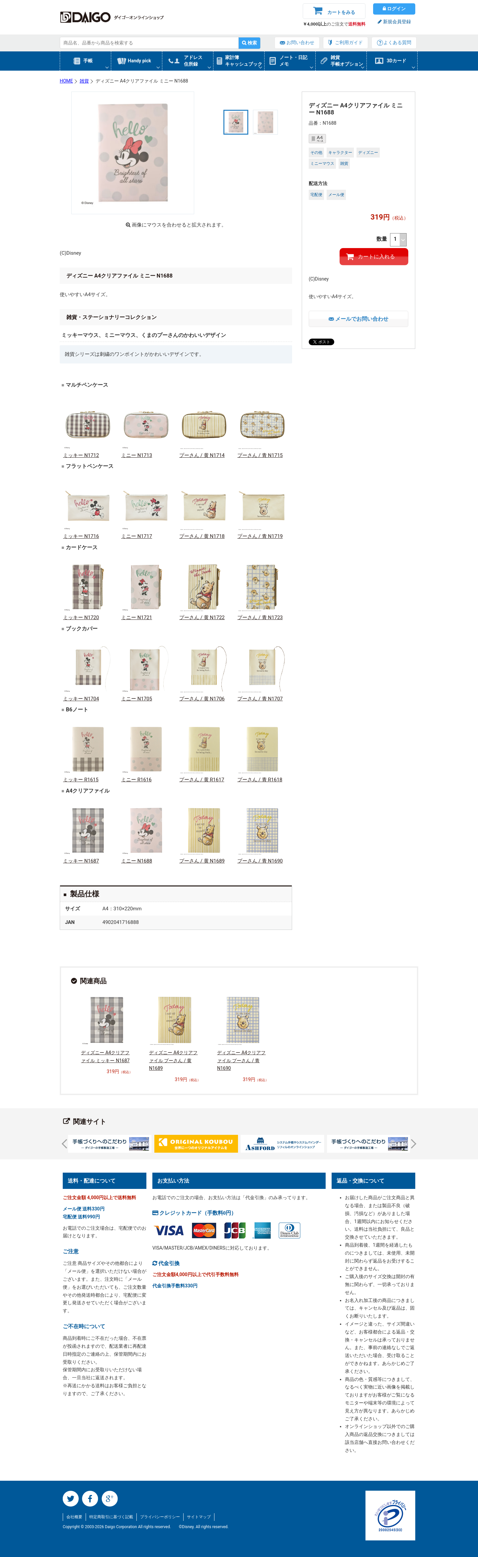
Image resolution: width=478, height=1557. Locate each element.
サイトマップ (199, 1517)
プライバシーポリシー (160, 1517)
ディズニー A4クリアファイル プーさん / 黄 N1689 (173, 1060)
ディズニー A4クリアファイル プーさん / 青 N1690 (241, 1060)
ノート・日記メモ (293, 61)
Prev (66, 1143)
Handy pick (139, 60)
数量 (391, 239)
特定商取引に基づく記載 (111, 1517)
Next (411, 1143)
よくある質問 (397, 42)
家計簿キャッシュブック (243, 61)
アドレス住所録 (193, 61)
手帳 (88, 60)
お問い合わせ (300, 42)
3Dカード (396, 60)
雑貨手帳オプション (347, 61)
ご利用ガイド (349, 42)
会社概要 (74, 1517)
